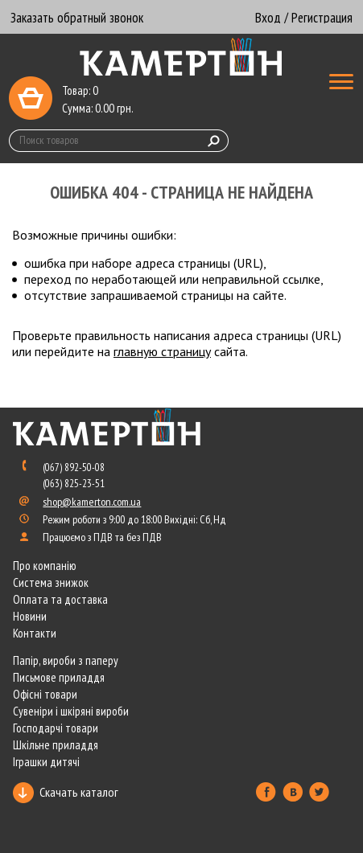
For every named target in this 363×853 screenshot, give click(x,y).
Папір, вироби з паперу (65, 660)
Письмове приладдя (59, 677)
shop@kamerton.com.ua (92, 501)
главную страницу (162, 351)
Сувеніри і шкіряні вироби (71, 711)
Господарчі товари (55, 728)
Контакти (34, 633)
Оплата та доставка (60, 599)
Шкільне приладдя (55, 745)
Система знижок (51, 582)
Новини (30, 616)
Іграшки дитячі (46, 761)
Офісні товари (45, 694)
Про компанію (44, 565)
